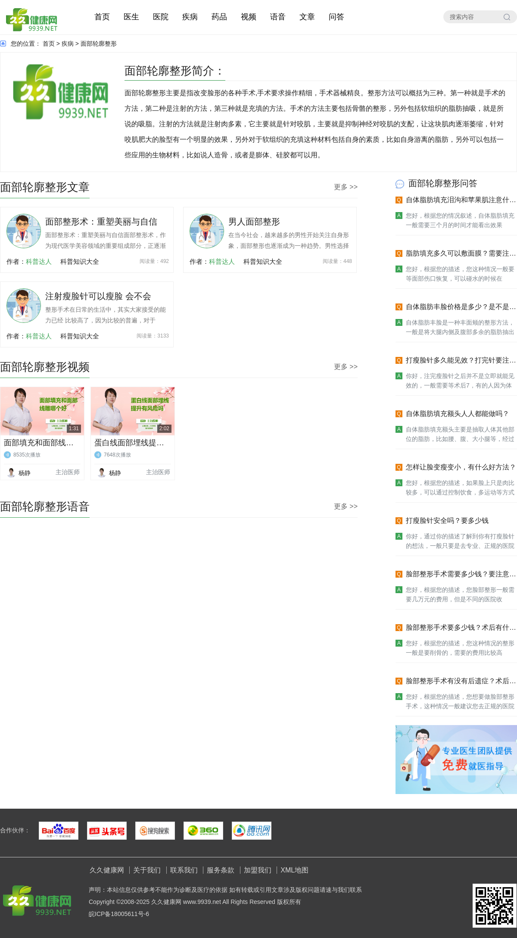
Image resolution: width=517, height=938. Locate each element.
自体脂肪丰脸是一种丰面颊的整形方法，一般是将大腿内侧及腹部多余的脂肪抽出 (460, 327)
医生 (131, 17)
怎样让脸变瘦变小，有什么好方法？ (461, 467)
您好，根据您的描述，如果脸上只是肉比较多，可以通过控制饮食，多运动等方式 (460, 487)
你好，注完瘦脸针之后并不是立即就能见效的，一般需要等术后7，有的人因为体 (460, 380)
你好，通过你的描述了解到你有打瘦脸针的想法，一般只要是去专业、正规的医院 (460, 541)
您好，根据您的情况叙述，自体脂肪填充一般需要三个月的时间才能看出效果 (460, 220)
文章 (307, 17)
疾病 (190, 17)
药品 (219, 17)
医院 (160, 17)
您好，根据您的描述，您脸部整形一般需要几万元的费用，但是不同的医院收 (460, 594)
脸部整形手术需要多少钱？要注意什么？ (461, 574)
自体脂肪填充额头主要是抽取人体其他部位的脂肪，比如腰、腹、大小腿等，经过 (460, 434)
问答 (336, 17)
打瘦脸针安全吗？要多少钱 (447, 520)
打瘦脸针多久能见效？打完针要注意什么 (461, 360)
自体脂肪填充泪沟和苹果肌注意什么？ (457, 200)
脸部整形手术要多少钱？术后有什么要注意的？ (461, 628)
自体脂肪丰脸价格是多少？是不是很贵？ (461, 307)
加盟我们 (257, 870)
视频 (248, 17)
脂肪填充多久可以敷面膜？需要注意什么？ (461, 254)
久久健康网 (107, 870)
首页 (102, 17)
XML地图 (294, 870)
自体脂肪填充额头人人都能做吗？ (457, 413)
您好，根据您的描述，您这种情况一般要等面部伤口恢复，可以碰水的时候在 (460, 274)
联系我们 (184, 870)
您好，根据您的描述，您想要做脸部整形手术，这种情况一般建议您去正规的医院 (460, 701)
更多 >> (346, 187)
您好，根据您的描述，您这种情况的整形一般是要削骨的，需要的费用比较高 (460, 648)
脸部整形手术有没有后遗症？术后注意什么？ (461, 681)
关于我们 (147, 870)
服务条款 (220, 870)
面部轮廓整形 (99, 43)
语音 (278, 17)
